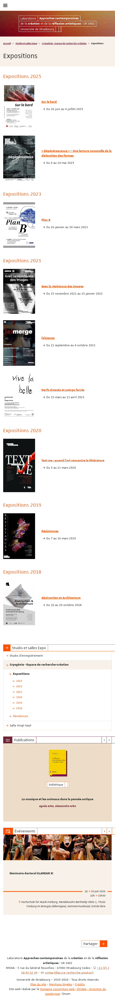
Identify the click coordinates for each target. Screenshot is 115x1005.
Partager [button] (90, 943)
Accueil (7, 43)
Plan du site (38, 984)
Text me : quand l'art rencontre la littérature (72, 460)
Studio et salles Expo (26, 43)
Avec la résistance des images (62, 286)
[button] (103, 943)
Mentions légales (60, 984)
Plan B (45, 220)
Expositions (21, 674)
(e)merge (48, 338)
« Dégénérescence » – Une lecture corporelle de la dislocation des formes (76, 153)
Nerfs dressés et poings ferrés (62, 390)
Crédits (80, 984)
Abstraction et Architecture (61, 598)
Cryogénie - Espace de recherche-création (64, 43)
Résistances (49, 531)
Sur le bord (49, 102)
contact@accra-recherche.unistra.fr (69, 972)
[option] (57, 782)
